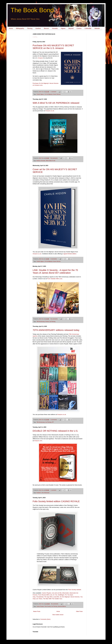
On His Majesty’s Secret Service (53, 94)
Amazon (40, 58)
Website (97, 28)
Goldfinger (61, 595)
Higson (63, 28)
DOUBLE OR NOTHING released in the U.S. (55, 431)
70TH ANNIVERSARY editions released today (56, 330)
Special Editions (62, 606)
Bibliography (20, 28)
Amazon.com (38, 440)
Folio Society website (74, 589)
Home (11, 28)
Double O (38, 492)
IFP (53, 422)
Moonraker (65, 593)
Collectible (88, 28)
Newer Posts (36, 611)
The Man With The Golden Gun (52, 598)
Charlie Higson (40, 94)
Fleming (29, 28)
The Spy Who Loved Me (51, 597)
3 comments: (54, 259)
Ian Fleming (52, 321)
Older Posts (79, 611)
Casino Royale (46, 593)
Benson (46, 28)
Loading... (35, 37)
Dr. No (55, 595)
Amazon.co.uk (49, 111)
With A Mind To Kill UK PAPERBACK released (56, 103)
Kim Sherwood (45, 492)
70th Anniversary (40, 321)
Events (47, 321)
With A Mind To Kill (50, 160)
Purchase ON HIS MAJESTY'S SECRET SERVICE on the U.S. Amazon (53, 46)
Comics (79, 28)
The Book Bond (32, 10)
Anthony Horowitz (40, 160)
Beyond (71, 28)
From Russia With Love (45, 595)
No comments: (54, 158)
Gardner (38, 28)
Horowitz (55, 28)
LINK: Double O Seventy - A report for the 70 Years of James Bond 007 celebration (55, 271)
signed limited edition (69, 254)
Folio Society (47, 606)
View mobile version (58, 614)
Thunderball (39, 597)
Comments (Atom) (45, 619)
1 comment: (54, 91)
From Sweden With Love (54, 278)
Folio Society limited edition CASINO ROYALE (56, 501)
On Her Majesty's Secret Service (69, 597)
